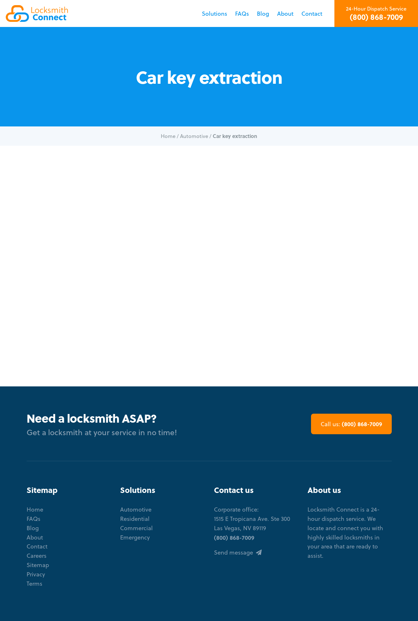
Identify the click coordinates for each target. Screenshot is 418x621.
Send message (238, 552)
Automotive (194, 136)
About (285, 13)
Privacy (36, 574)
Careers (36, 556)
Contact (311, 13)
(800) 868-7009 (376, 17)
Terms (34, 584)
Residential (135, 519)
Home (168, 136)
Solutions (214, 13)
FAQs (242, 13)
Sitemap (38, 565)
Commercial (136, 528)
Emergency (135, 537)
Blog (263, 13)
